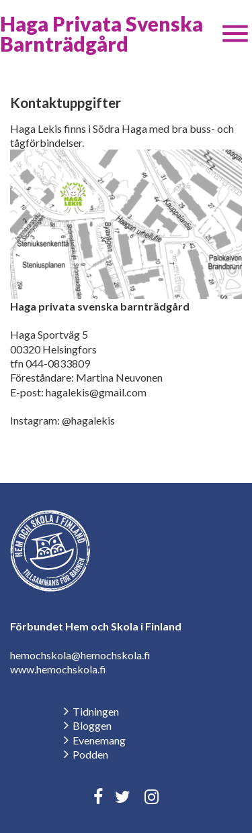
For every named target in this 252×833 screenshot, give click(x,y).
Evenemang (99, 740)
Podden (90, 754)
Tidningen (96, 711)
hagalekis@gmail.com (96, 392)
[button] (235, 33)
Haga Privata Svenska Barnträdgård (101, 33)
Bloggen (92, 725)
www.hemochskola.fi (58, 669)
